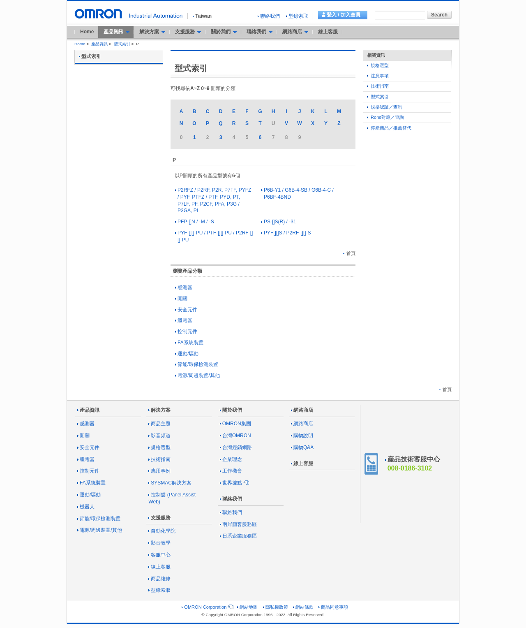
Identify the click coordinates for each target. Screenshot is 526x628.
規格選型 (378, 65)
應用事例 (159, 471)
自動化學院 (161, 531)
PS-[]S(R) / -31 (278, 222)
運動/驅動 (186, 354)
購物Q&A (302, 447)
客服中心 (159, 555)
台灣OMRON (235, 435)
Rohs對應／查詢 (385, 117)
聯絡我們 (269, 16)
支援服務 (159, 518)
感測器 (183, 287)
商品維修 (159, 579)
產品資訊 (99, 44)
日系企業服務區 (238, 536)
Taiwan (202, 16)
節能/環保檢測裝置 (196, 364)
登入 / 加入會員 (343, 15)
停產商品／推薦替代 (389, 127)
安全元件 (186, 310)
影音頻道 (159, 435)
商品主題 (159, 423)
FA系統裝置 (189, 342)
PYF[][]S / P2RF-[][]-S (286, 233)
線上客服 (328, 32)
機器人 (86, 507)
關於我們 (231, 410)
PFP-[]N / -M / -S (194, 222)
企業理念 (231, 459)
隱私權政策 (275, 607)
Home (87, 32)
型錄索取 (297, 16)
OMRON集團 (235, 423)
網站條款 (303, 607)
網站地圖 (247, 607)
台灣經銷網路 (236, 447)
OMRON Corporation (207, 607)
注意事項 (378, 75)
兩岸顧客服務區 (238, 524)
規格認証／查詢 (384, 106)
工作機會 (231, 471)
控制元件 (186, 331)
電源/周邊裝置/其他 (197, 375)
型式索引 (122, 44)
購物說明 (302, 435)
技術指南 (378, 85)
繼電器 (183, 320)
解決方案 (159, 410)
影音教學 (159, 543)
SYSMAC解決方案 (169, 483)
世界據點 (234, 483)
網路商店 (302, 410)
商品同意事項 (333, 607)
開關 (181, 298)
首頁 (349, 253)
